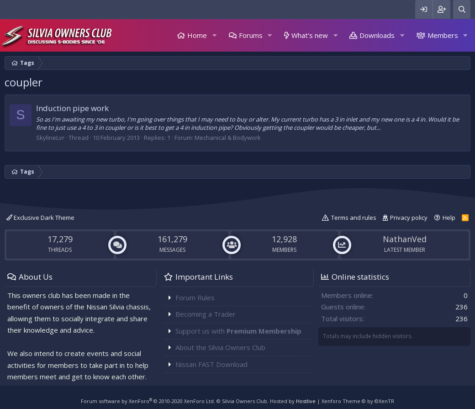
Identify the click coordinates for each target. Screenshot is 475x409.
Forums (251, 35)
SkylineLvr (50, 137)
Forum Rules (195, 297)
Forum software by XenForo (148, 401)
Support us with (238, 330)
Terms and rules (353, 217)
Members (443, 35)
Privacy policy (409, 217)
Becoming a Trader (205, 314)
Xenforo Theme (358, 401)
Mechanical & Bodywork (228, 137)
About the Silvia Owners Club (220, 347)
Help (449, 217)
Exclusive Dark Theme (40, 217)
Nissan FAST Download (211, 364)
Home (197, 35)
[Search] (461, 9)
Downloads (377, 35)
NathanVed (405, 239)
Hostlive (306, 401)
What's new (309, 35)
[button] (214, 35)
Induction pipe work (72, 108)
